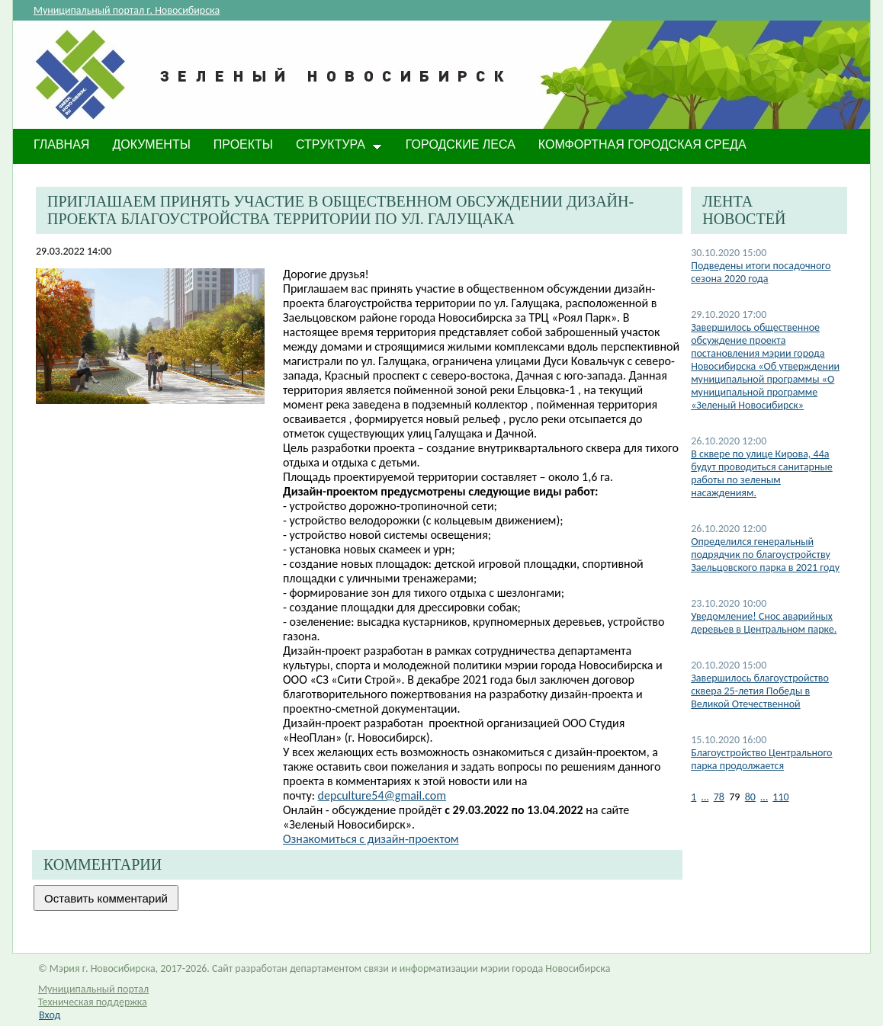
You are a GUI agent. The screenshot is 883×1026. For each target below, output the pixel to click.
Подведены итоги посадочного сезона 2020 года (760, 272)
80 (750, 796)
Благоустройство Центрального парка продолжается (761, 759)
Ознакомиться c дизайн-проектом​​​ (371, 839)
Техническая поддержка (92, 1002)
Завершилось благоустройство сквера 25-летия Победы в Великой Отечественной (760, 691)
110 (780, 796)
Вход (49, 1014)
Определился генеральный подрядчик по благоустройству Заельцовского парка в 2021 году (765, 554)
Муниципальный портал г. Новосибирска (127, 10)
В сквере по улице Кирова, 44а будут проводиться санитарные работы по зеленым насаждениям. (762, 473)
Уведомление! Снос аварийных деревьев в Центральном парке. (763, 623)
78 (719, 796)
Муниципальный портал (93, 989)
